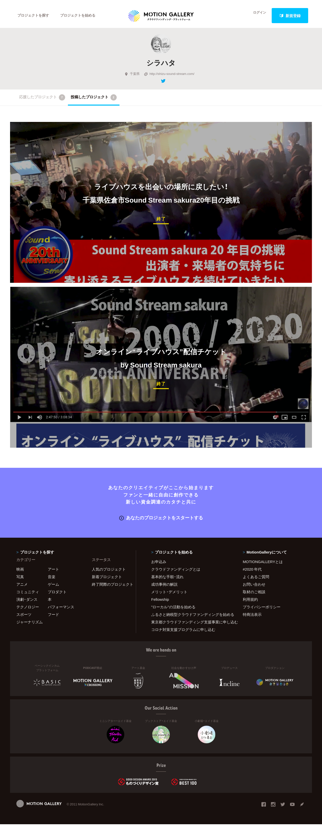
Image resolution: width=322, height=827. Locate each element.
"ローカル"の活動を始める (173, 609)
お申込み (158, 564)
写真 (20, 579)
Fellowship (160, 602)
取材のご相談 (254, 594)
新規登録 (290, 15)
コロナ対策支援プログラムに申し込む (183, 632)
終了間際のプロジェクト (111, 586)
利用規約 (250, 602)
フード (53, 617)
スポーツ (23, 617)
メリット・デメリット (169, 594)
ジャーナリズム (29, 624)
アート (53, 571)
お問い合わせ (254, 586)
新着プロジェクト (107, 579)
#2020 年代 (252, 571)
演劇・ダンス (26, 602)
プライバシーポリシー (261, 609)
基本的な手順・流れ (167, 579)
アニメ (22, 586)
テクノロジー (27, 609)
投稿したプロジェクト (94, 101)
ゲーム (53, 586)
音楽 (51, 579)
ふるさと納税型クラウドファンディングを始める (190, 617)
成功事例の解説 (164, 586)
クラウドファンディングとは (175, 571)
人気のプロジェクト (109, 571)
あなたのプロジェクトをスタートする (161, 520)
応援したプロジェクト (42, 101)
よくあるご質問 (256, 579)
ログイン (256, 15)
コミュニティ (27, 594)
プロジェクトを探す (35, 15)
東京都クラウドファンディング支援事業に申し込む (190, 624)
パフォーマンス (61, 609)
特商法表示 (252, 617)
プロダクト (57, 594)
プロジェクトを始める (82, 15)
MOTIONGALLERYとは (263, 564)
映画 (20, 571)
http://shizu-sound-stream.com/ (169, 77)
